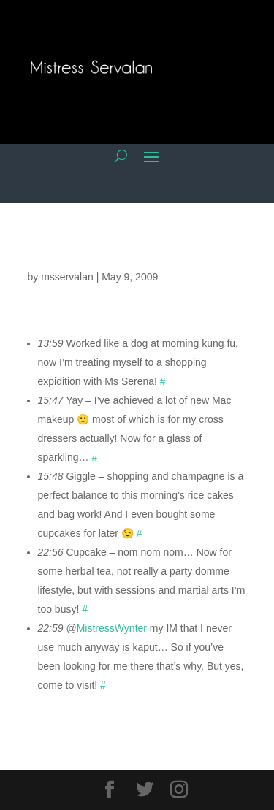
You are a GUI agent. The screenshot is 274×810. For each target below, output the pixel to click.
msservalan (67, 277)
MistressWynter (112, 628)
